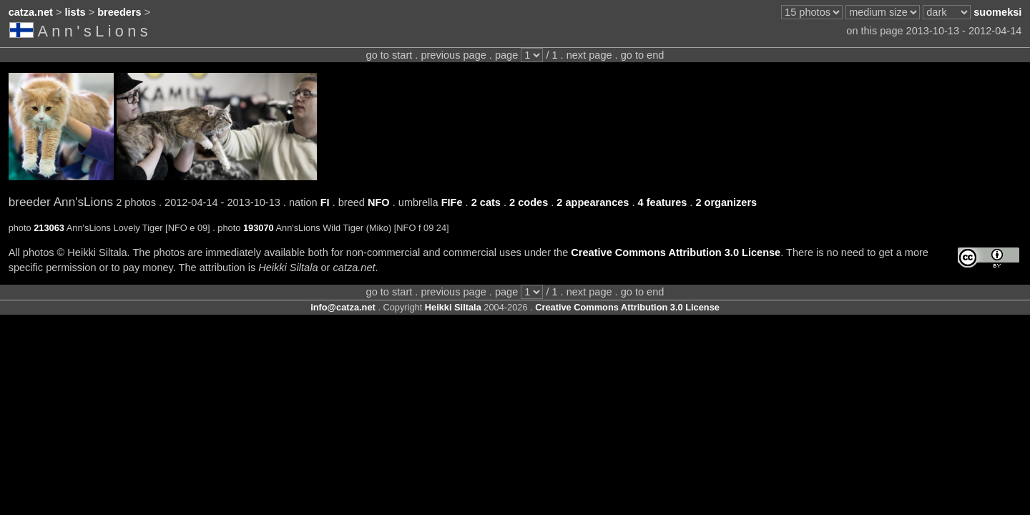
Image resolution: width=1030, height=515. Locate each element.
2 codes (528, 202)
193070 (258, 227)
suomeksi (997, 12)
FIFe (452, 202)
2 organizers (726, 202)
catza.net (31, 12)
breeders (119, 12)
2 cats (486, 202)
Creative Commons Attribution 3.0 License (675, 252)
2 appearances (592, 202)
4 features (662, 202)
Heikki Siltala (453, 307)
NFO (379, 202)
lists (75, 12)
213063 (49, 227)
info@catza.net (343, 307)
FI (325, 202)
